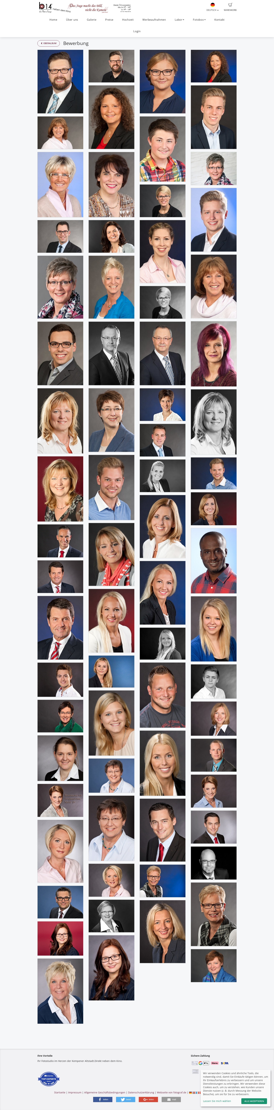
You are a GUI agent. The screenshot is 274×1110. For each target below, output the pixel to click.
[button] (102, 1099)
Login (137, 31)
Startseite (59, 1092)
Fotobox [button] (199, 20)
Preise (109, 20)
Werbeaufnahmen (154, 20)
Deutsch (213, 7)
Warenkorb (230, 7)
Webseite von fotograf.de (171, 1092)
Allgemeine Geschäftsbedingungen (104, 1092)
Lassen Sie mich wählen (217, 1101)
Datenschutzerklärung (141, 1092)
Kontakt (219, 20)
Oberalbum (48, 43)
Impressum (74, 1092)
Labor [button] (179, 20)
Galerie (91, 20)
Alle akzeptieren (254, 1101)
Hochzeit (128, 20)
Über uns (72, 20)
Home (53, 20)
